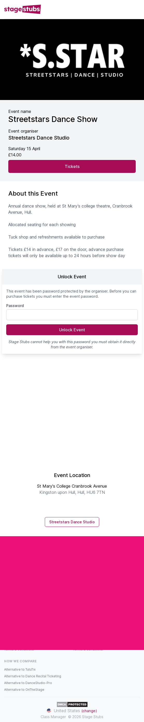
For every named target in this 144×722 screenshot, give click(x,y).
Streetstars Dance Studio (72, 522)
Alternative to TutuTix (19, 669)
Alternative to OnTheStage (24, 690)
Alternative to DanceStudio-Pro (28, 683)
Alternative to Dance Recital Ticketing (32, 676)
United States (72, 710)
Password (15, 305)
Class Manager (53, 717)
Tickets (72, 166)
